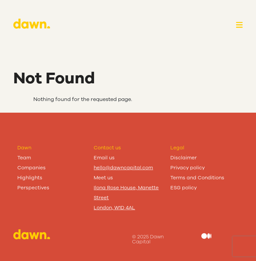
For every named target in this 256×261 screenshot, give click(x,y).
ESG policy (183, 187)
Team (24, 157)
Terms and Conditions (197, 177)
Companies (31, 167)
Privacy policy (187, 167)
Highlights (29, 177)
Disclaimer (183, 157)
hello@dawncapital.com (123, 167)
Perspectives (33, 187)
